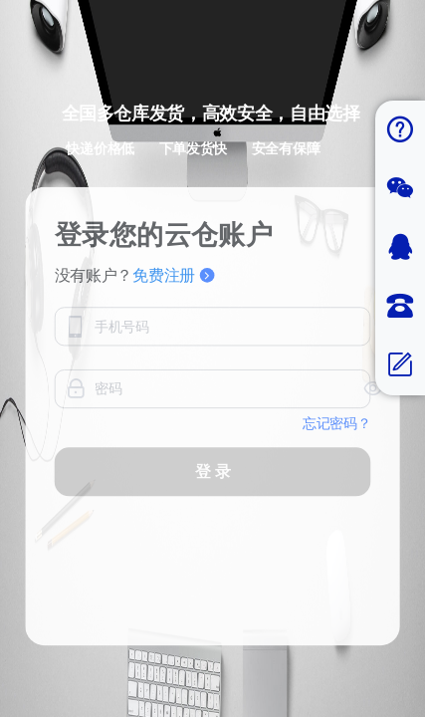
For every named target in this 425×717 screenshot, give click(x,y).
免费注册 (173, 308)
